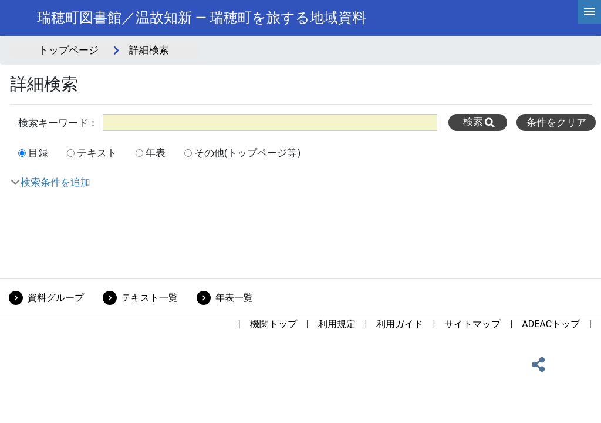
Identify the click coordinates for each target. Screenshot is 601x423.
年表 (156, 153)
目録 (38, 153)
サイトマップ (472, 324)
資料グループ (56, 297)
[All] (270, 122)
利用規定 (337, 324)
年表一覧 (234, 297)
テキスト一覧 (149, 297)
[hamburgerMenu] (589, 12)
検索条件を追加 (55, 182)
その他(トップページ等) (247, 153)
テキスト (97, 153)
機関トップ (273, 324)
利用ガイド (399, 324)
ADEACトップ (551, 324)
